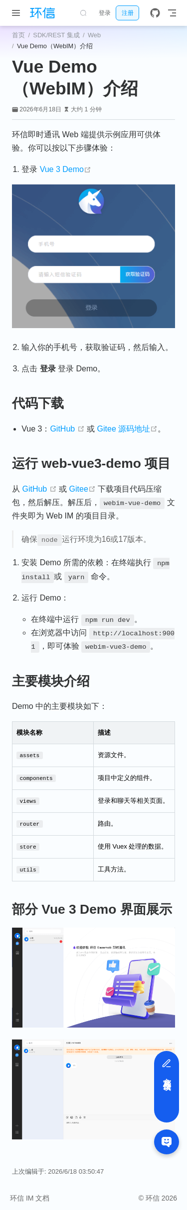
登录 (105, 12)
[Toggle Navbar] (172, 12)
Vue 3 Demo (65, 169)
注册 (128, 12)
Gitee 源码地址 (127, 429)
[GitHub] (155, 13)
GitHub (67, 429)
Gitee (82, 489)
